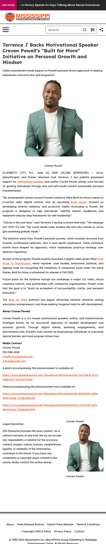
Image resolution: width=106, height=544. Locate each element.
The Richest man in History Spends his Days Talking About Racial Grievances (52, 5)
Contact (79, 531)
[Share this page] (101, 29)
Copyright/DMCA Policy (36, 531)
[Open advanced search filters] (92, 29)
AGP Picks (8, 5)
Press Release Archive (30, 524)
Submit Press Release (60, 524)
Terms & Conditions (88, 524)
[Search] (63, 29)
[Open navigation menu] (6, 29)
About (10, 524)
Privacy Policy (62, 531)
